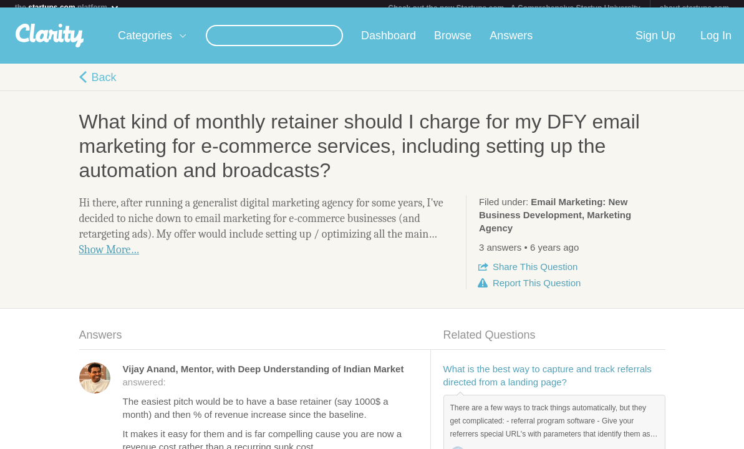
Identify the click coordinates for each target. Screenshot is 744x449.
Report (537, 290)
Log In (716, 43)
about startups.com (694, 8)
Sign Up (655, 43)
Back (104, 85)
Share (535, 274)
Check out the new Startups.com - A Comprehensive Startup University (514, 8)
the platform (67, 7)
